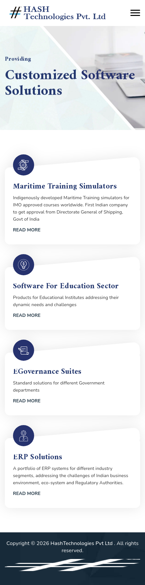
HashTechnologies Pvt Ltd (82, 543)
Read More (27, 230)
